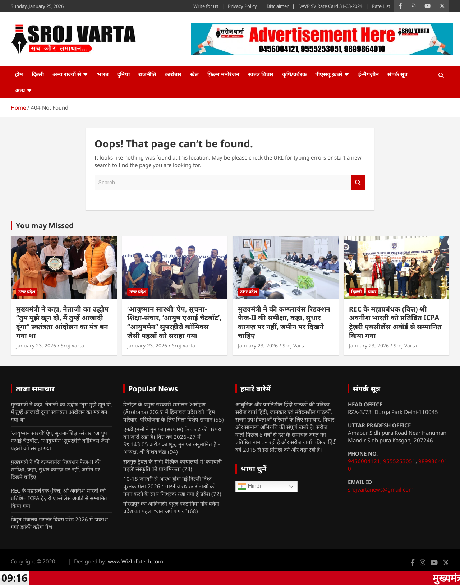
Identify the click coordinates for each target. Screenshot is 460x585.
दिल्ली (38, 74)
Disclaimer (278, 6)
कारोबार (173, 74)
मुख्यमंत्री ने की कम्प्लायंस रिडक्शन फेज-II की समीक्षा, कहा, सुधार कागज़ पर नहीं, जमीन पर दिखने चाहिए (284, 322)
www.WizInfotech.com (135, 561)
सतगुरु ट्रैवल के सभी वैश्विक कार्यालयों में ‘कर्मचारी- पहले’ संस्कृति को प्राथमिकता (173, 465)
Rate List (381, 6)
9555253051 (399, 461)
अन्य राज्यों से (66, 74)
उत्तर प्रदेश (26, 292)
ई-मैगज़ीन (368, 74)
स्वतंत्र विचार (260, 74)
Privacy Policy (242, 6)
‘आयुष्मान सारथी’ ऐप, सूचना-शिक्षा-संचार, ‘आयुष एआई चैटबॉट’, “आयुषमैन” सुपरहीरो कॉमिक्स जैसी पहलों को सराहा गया (174, 322)
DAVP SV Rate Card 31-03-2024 (330, 6)
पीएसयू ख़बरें (328, 74)
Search (358, 183)
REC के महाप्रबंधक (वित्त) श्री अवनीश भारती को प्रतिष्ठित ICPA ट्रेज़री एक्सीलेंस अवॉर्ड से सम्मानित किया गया (395, 322)
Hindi (249, 486)
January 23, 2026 (36, 345)
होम (19, 74)
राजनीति (147, 74)
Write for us (205, 6)
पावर (372, 292)
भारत (103, 74)
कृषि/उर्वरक (294, 74)
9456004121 (364, 461)
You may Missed (45, 225)
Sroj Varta (72, 345)
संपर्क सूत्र (397, 74)
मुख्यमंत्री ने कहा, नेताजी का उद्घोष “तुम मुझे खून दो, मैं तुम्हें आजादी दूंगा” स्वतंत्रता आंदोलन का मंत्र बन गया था (62, 322)
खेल (194, 74)
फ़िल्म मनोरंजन (223, 74)
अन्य (20, 90)
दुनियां (123, 74)
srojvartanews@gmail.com (381, 489)
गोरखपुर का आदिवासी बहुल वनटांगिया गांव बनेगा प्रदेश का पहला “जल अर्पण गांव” (171, 507)
